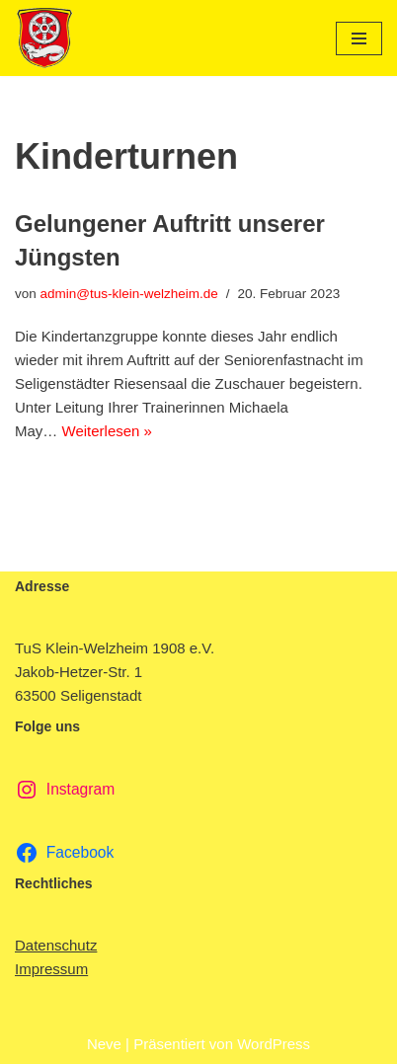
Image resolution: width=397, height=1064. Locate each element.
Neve (104, 1043)
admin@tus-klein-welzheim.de (129, 293)
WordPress (273, 1043)
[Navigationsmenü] (359, 38)
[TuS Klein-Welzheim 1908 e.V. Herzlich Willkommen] (44, 38)
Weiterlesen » (107, 430)
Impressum (51, 968)
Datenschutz (56, 945)
